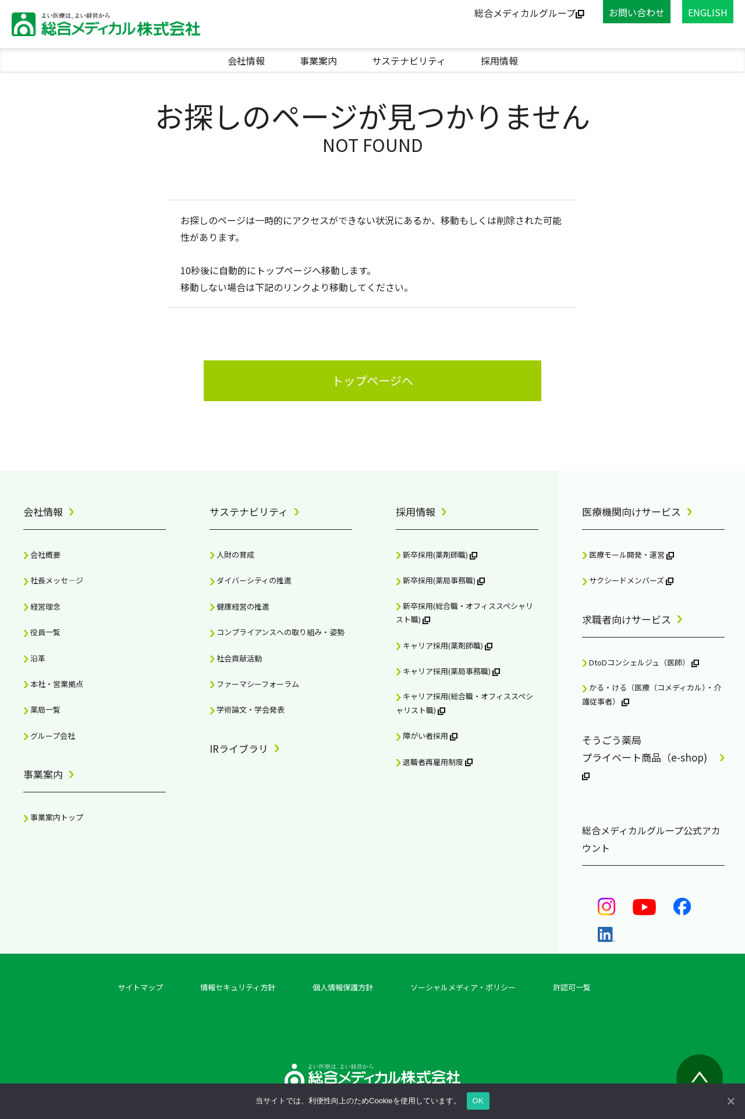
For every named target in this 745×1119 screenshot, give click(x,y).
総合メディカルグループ (529, 13)
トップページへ (372, 380)
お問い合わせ (637, 12)
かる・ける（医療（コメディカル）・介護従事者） (651, 694)
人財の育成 (232, 554)
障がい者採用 (426, 735)
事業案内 (318, 61)
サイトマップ (140, 987)
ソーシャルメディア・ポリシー (463, 987)
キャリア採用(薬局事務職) (448, 671)
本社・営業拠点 (53, 683)
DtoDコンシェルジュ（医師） (640, 662)
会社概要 (42, 554)
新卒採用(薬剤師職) (436, 554)
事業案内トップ (53, 817)
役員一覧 (42, 632)
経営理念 (42, 606)
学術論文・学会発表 (247, 709)
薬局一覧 (42, 709)
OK (478, 1100)
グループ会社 (49, 735)
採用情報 (499, 61)
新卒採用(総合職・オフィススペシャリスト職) (464, 612)
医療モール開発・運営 (628, 554)
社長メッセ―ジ (53, 580)
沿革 (34, 658)
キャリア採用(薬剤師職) (444, 645)
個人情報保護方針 (343, 987)
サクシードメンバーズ (627, 580)
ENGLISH (708, 12)
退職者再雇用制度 (434, 761)
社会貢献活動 (236, 658)
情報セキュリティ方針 (237, 987)
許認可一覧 (572, 987)
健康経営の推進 (239, 606)
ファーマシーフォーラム (254, 683)
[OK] (730, 1101)
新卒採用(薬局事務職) (440, 580)
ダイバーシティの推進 (251, 580)
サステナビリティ (409, 61)
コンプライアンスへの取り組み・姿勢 (277, 632)
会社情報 (246, 61)
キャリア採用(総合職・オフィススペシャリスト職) (464, 702)
